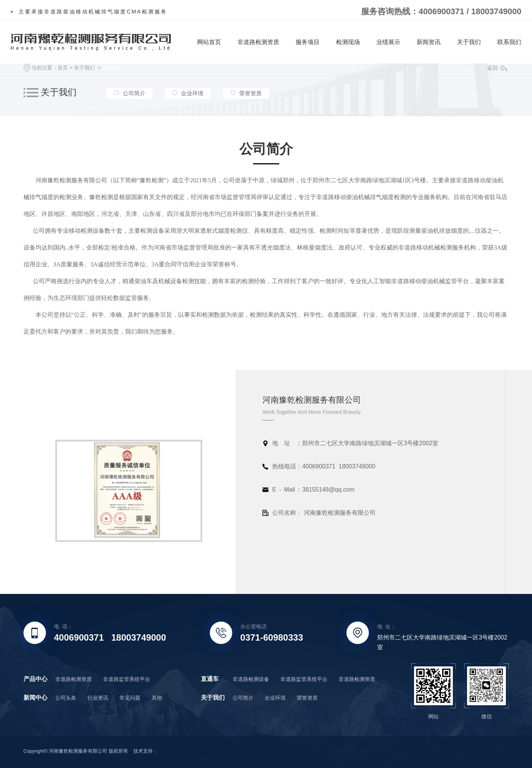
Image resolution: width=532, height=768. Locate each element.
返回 (497, 68)
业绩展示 (388, 42)
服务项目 (308, 42)
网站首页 (209, 42)
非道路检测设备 (251, 679)
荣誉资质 (250, 93)
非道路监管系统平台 (126, 679)
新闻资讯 (429, 42)
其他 (157, 698)
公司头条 (65, 698)
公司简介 (112, 68)
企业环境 (192, 93)
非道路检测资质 (258, 42)
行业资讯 (97, 698)
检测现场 (348, 42)
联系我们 (509, 42)
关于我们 (469, 42)
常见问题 (129, 698)
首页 (62, 68)
